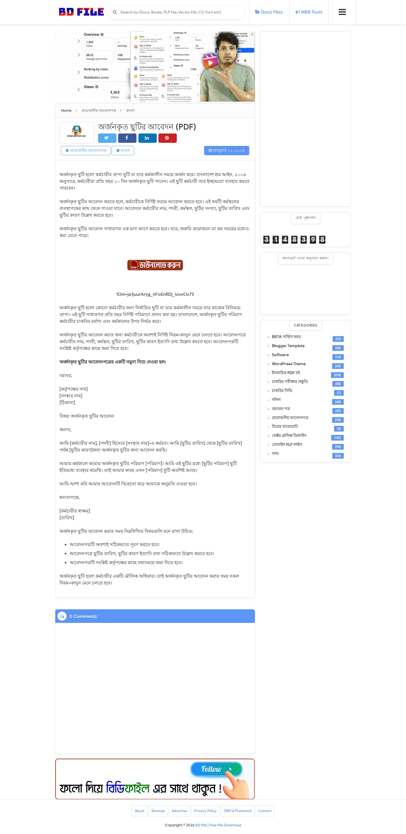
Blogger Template (288, 346)
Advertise (179, 811)
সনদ (275, 454)
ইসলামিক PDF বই (286, 373)
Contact (265, 811)
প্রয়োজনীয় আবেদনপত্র (85, 150)
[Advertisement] (305, 118)
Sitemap (158, 811)
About (139, 811)
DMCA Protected (237, 811)
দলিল (276, 400)
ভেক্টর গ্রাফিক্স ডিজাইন (289, 436)
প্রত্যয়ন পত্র (281, 409)
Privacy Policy (205, 811)
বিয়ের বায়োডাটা (285, 426)
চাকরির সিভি (282, 391)
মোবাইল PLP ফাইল (287, 445)
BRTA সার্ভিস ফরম (286, 337)
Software (280, 355)
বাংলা (123, 150)
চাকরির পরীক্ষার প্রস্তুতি (290, 382)
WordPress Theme (289, 364)
